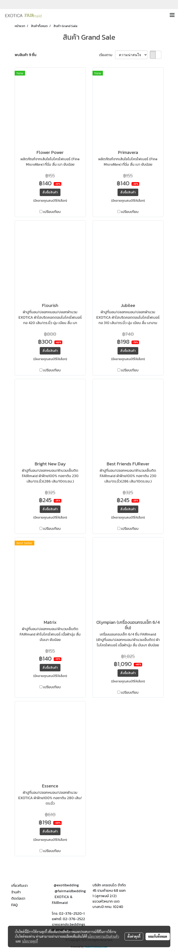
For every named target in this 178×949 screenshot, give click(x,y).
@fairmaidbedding (70, 891)
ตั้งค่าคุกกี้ (133, 936)
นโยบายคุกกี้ (30, 941)
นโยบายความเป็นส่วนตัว (103, 936)
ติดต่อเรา (18, 898)
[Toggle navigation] (172, 15)
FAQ (14, 905)
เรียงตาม (107, 54)
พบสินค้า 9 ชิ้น (25, 54)
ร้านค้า (16, 892)
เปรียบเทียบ (52, 211)
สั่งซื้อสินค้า (50, 192)
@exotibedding (66, 885)
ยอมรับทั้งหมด (157, 936)
